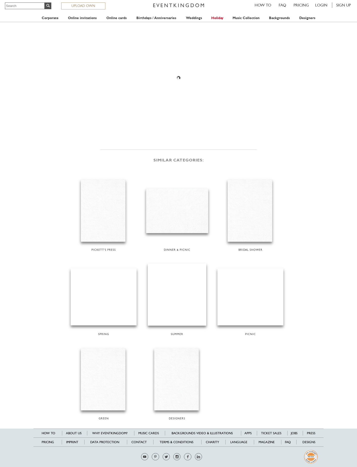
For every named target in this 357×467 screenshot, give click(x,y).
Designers (307, 18)
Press (311, 433)
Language (238, 442)
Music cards (148, 433)
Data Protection (104, 442)
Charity (212, 442)
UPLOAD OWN (83, 6)
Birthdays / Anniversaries (156, 18)
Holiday (217, 18)
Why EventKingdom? (109, 433)
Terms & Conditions (176, 442)
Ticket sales (271, 433)
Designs (308, 442)
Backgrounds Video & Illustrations (202, 433)
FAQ (282, 5)
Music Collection (246, 18)
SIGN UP (343, 5)
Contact (139, 442)
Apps (248, 433)
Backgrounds (279, 18)
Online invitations (82, 18)
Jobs (294, 433)
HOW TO (263, 5)
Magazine (267, 442)
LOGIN (321, 5)
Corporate (50, 18)
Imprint (72, 442)
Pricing (301, 5)
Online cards (116, 18)
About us (74, 433)
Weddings (194, 18)
